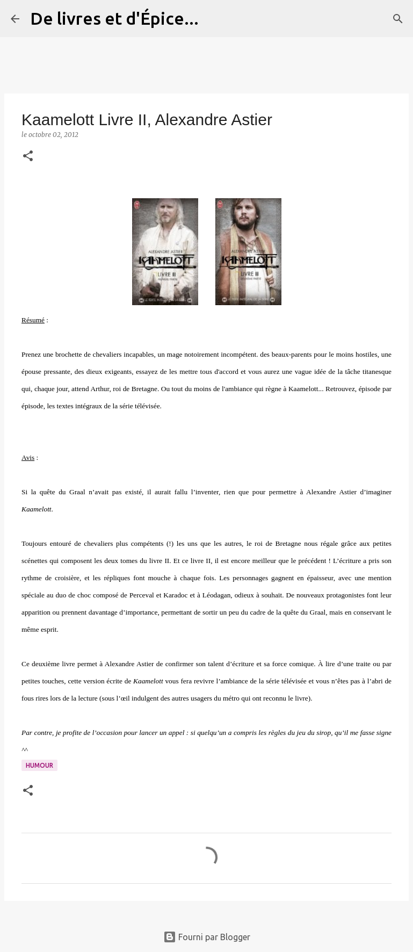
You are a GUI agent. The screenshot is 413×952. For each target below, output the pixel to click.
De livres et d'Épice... (114, 18)
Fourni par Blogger (206, 937)
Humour (39, 765)
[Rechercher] (213, 19)
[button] (27, 156)
